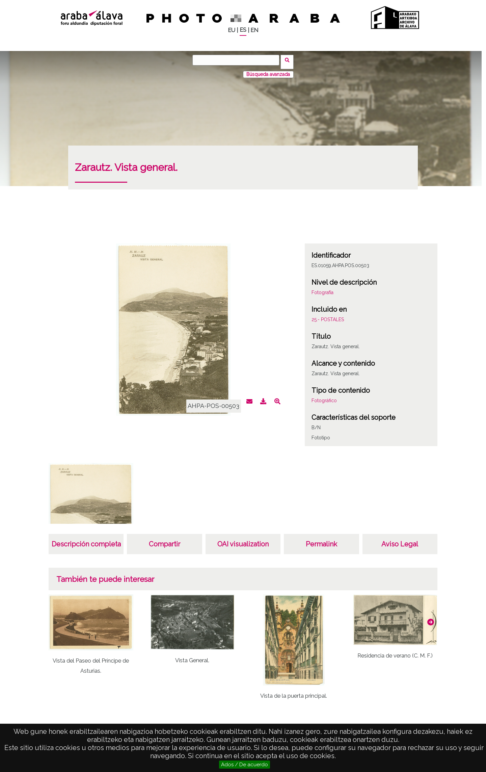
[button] (430, 618)
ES (243, 30)
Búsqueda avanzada (268, 70)
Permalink (321, 540)
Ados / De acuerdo (244, 765)
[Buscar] (238, 60)
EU (231, 30)
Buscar (289, 60)
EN (254, 30)
